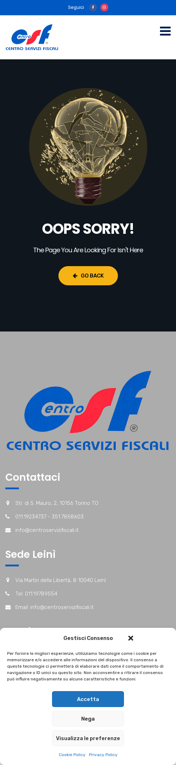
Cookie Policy (72, 754)
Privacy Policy (103, 754)
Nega (88, 719)
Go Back (88, 276)
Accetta (88, 699)
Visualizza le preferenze (88, 738)
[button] (130, 638)
